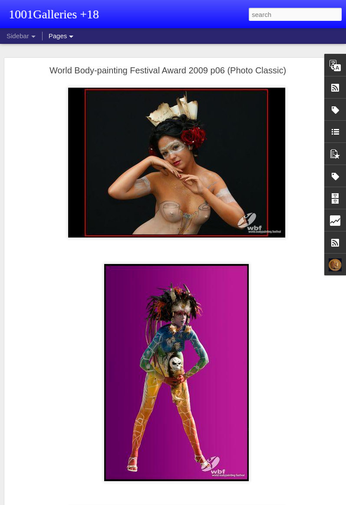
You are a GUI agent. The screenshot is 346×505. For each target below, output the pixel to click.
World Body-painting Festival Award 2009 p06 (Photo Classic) (167, 70)
